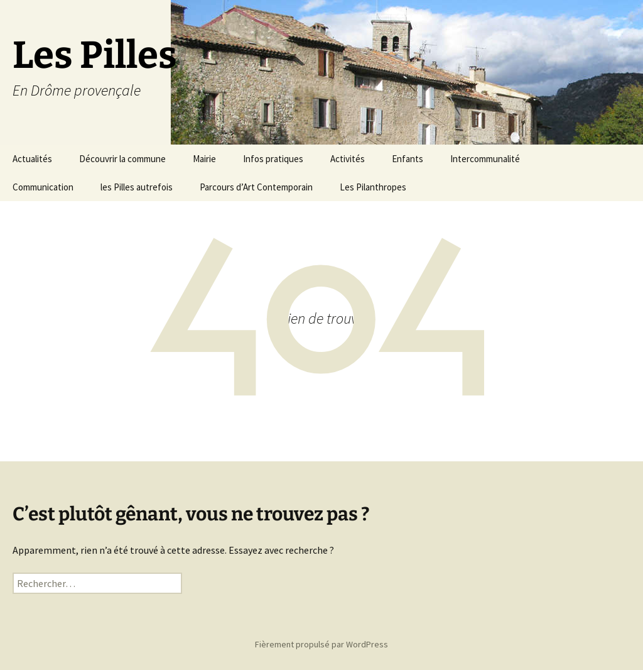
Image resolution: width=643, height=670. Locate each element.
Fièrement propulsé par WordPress (321, 644)
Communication (43, 187)
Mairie (204, 159)
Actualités (32, 159)
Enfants (407, 159)
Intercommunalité (485, 159)
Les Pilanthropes (373, 187)
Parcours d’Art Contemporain (256, 187)
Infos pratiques (273, 159)
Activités (347, 159)
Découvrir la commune (122, 159)
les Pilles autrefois (136, 187)
